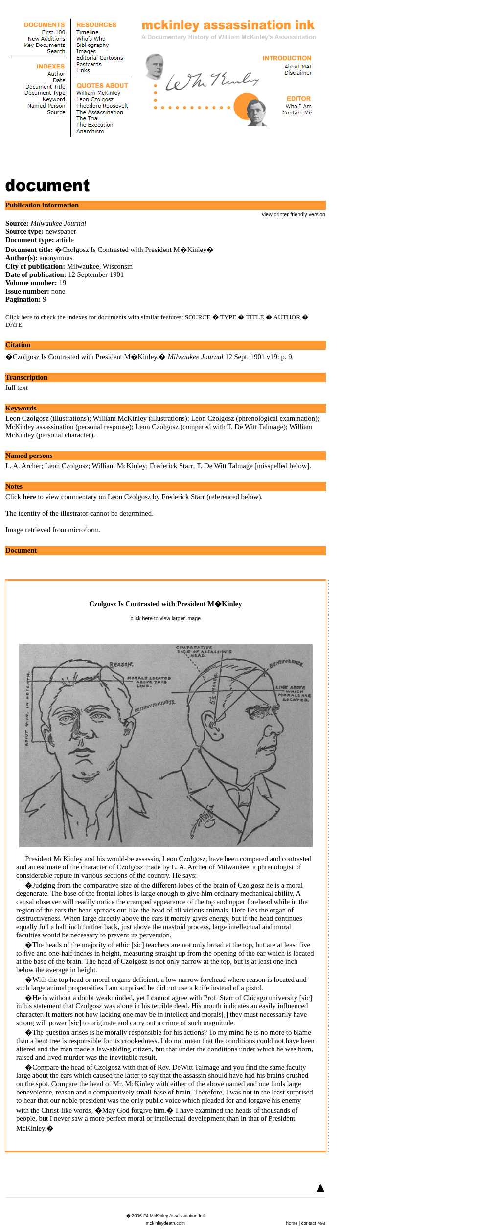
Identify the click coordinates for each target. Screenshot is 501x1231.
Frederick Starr (171, 466)
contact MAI (313, 1223)
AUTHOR (287, 316)
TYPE (228, 316)
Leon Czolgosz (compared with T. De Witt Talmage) (210, 427)
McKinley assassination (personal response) (68, 427)
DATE (13, 324)
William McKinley (119, 466)
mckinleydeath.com (165, 1223)
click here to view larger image (166, 618)
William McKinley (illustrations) (139, 418)
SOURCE (198, 316)
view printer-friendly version (293, 214)
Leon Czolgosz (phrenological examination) (254, 418)
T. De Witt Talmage (225, 466)
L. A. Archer (23, 466)
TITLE (255, 316)
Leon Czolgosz (66, 466)
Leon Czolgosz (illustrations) (47, 418)
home (291, 1223)
